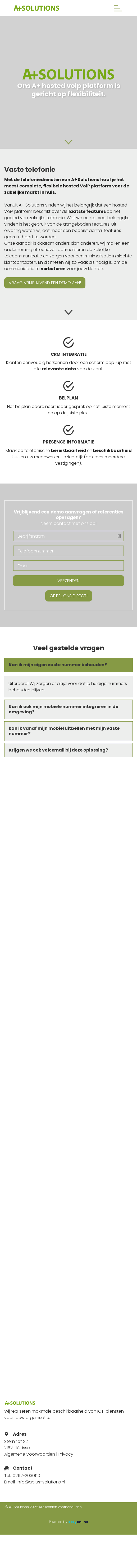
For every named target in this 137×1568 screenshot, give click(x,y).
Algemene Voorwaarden (29, 1454)
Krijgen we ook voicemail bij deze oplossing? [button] (58, 750)
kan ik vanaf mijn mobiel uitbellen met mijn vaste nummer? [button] (64, 731)
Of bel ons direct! (69, 596)
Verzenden (68, 581)
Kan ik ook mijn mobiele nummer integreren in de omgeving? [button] (63, 709)
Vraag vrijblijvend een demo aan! (45, 283)
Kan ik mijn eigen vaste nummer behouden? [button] (58, 665)
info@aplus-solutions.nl (41, 1482)
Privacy (65, 1454)
